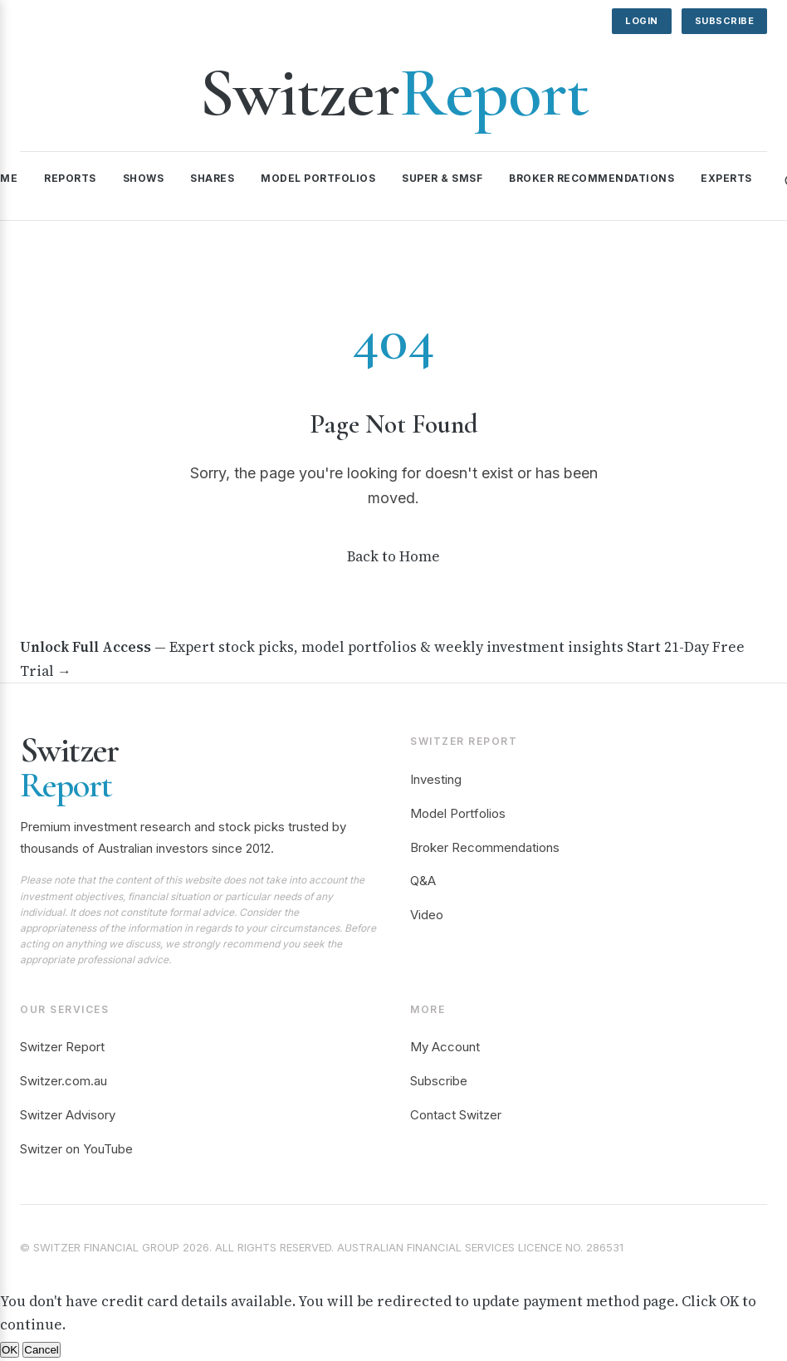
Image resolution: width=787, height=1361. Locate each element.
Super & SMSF (442, 178)
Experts (726, 178)
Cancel (41, 1350)
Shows (143, 178)
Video (426, 915)
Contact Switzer (455, 1115)
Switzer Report (62, 1047)
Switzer (394, 93)
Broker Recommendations (591, 178)
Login (641, 21)
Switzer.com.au (63, 1081)
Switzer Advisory (67, 1115)
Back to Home (393, 556)
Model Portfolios (318, 178)
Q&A (423, 881)
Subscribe (725, 21)
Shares (212, 178)
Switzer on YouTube (76, 1149)
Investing (436, 779)
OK (9, 1350)
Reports (70, 178)
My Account (445, 1047)
